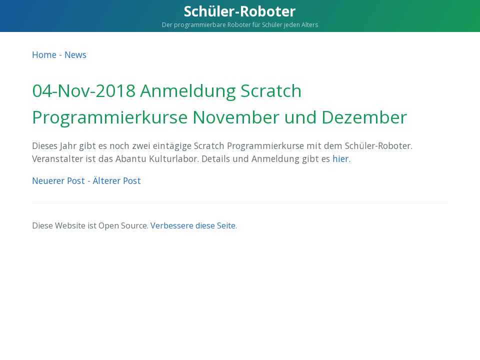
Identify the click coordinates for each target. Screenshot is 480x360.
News (75, 54)
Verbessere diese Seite (193, 225)
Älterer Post (117, 180)
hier (340, 158)
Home (44, 54)
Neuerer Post (58, 180)
